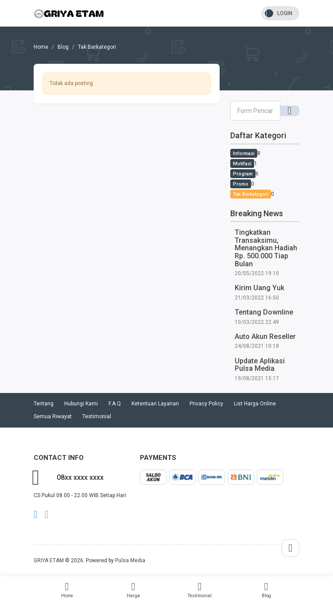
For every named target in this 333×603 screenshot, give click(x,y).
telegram (36, 514)
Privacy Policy (206, 404)
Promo (240, 184)
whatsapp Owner (47, 514)
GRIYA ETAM (49, 560)
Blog (266, 589)
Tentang (44, 404)
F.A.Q (114, 404)
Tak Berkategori (250, 194)
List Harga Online (255, 404)
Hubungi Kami (81, 404)
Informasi (244, 153)
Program (243, 174)
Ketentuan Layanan (155, 404)
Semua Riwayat (53, 416)
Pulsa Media (130, 560)
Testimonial (199, 589)
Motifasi (242, 164)
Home (67, 589)
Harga (133, 589)
